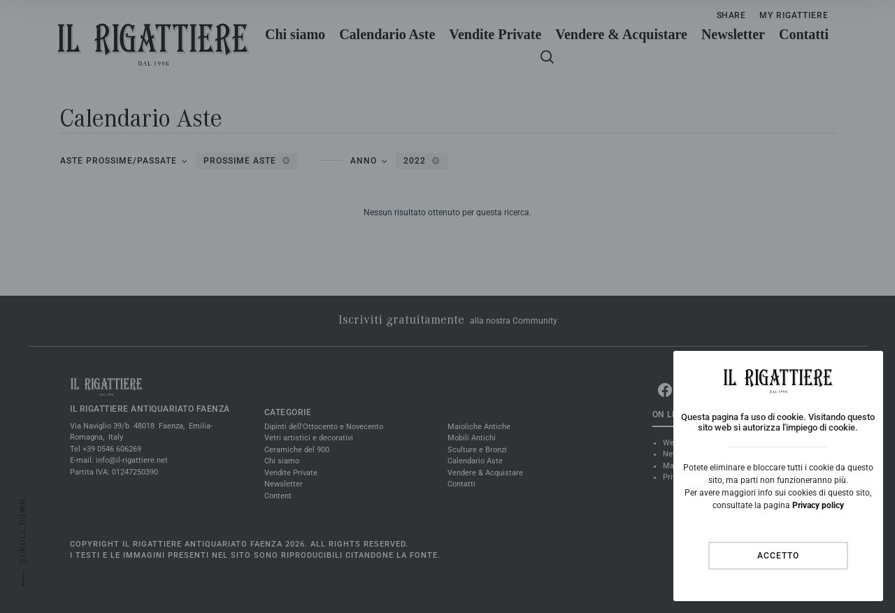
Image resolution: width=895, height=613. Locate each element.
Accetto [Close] (778, 556)
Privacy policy (818, 505)
